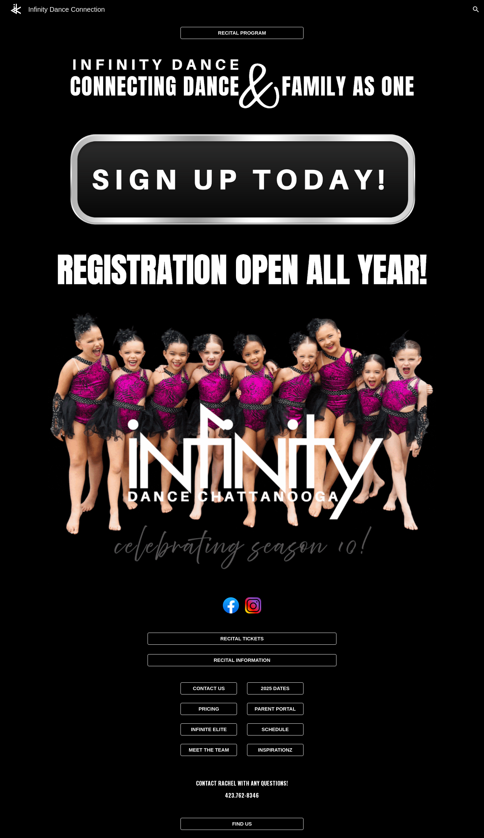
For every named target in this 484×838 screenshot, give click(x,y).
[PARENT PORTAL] (275, 708)
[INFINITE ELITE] (209, 729)
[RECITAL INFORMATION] (242, 660)
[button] (476, 9)
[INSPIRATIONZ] (275, 750)
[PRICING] (209, 708)
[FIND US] (242, 824)
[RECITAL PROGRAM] (242, 32)
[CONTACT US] (209, 688)
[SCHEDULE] (275, 729)
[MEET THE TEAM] (209, 750)
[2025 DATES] (275, 688)
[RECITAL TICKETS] (242, 638)
